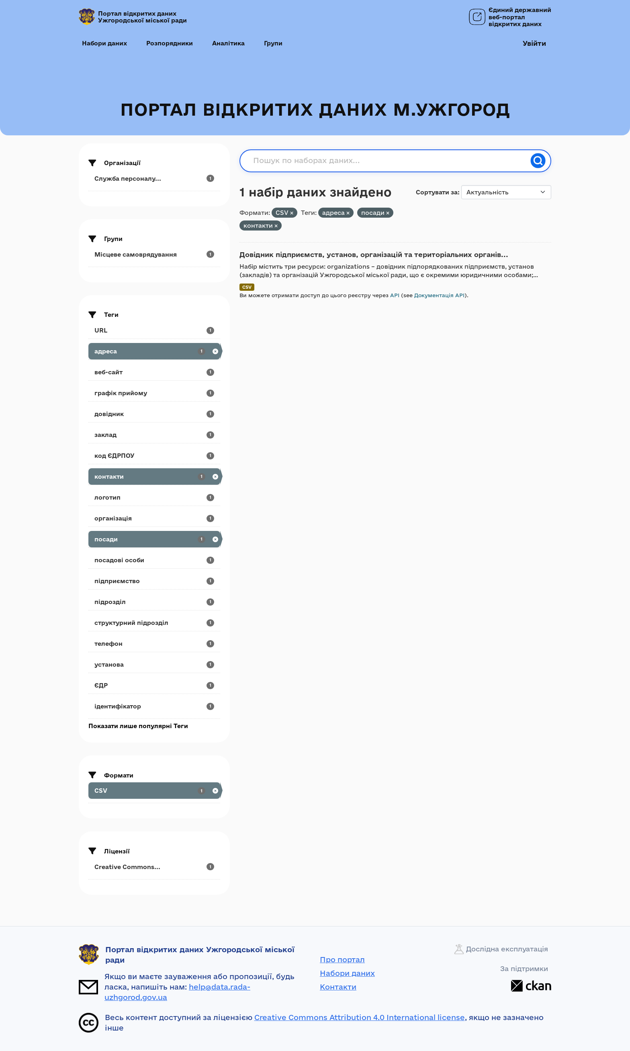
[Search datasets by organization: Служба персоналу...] (154, 178)
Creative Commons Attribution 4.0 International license (359, 1017)
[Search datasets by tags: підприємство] (154, 581)
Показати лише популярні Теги (138, 725)
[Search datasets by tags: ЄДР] (154, 685)
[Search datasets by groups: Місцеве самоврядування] (154, 254)
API (394, 295)
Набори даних (104, 43)
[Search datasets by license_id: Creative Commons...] (154, 867)
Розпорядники (169, 43)
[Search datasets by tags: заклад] (154, 435)
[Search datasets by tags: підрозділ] (154, 602)
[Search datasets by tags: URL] (154, 330)
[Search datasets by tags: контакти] (154, 476)
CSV (247, 287)
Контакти (338, 987)
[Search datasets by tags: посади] (154, 539)
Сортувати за (437, 192)
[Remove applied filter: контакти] (276, 226)
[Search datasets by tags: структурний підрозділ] (154, 622)
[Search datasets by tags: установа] (154, 664)
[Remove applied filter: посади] (387, 213)
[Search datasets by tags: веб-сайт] (154, 372)
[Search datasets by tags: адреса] (154, 351)
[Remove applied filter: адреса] (348, 213)
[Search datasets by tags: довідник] (154, 414)
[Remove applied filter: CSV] (291, 213)
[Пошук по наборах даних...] (389, 160)
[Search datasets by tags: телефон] (154, 643)
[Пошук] (538, 160)
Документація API (439, 295)
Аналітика (228, 43)
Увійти (534, 43)
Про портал (342, 959)
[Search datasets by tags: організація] (154, 518)
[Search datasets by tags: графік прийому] (154, 393)
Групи (273, 43)
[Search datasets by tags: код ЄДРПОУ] (154, 455)
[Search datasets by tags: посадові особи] (154, 560)
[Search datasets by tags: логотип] (154, 497)
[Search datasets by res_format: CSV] (154, 790)
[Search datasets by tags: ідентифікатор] (154, 706)
